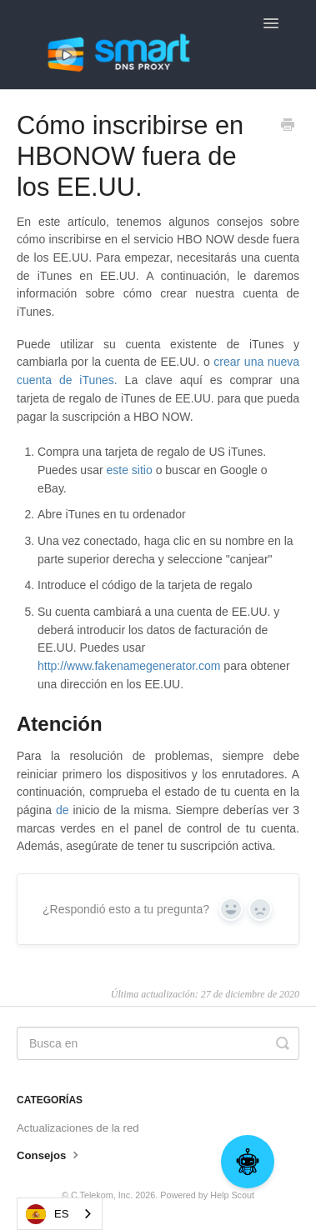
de (62, 810)
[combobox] (60, 1214)
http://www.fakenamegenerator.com (129, 665)
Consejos (50, 1154)
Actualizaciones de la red (78, 1128)
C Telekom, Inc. (102, 1195)
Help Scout (232, 1195)
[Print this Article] (287, 127)
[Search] (158, 1043)
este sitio (131, 470)
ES (47, 1214)
